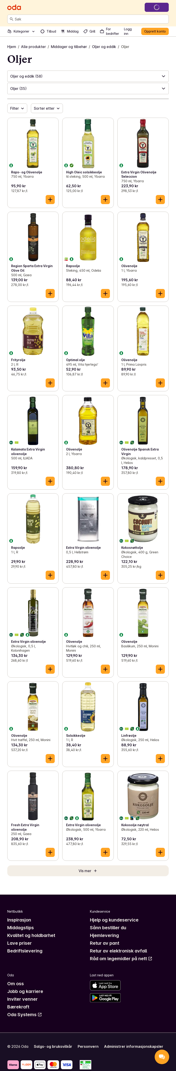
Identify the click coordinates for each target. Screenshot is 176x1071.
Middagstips (20, 927)
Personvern (88, 1046)
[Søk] (11, 19)
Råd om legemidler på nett (121, 958)
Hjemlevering (104, 935)
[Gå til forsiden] (14, 7)
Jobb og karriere (25, 991)
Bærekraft (18, 1007)
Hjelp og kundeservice (114, 920)
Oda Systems (24, 1014)
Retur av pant (104, 943)
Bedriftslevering (24, 951)
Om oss (15, 983)
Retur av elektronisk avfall (118, 951)
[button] (88, 76)
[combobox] (91, 19)
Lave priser (19, 943)
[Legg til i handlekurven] (50, 199)
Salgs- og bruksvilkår (53, 1046)
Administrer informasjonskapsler (133, 1046)
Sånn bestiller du (108, 927)
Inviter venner (22, 999)
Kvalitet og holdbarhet (31, 935)
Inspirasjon (19, 920)
